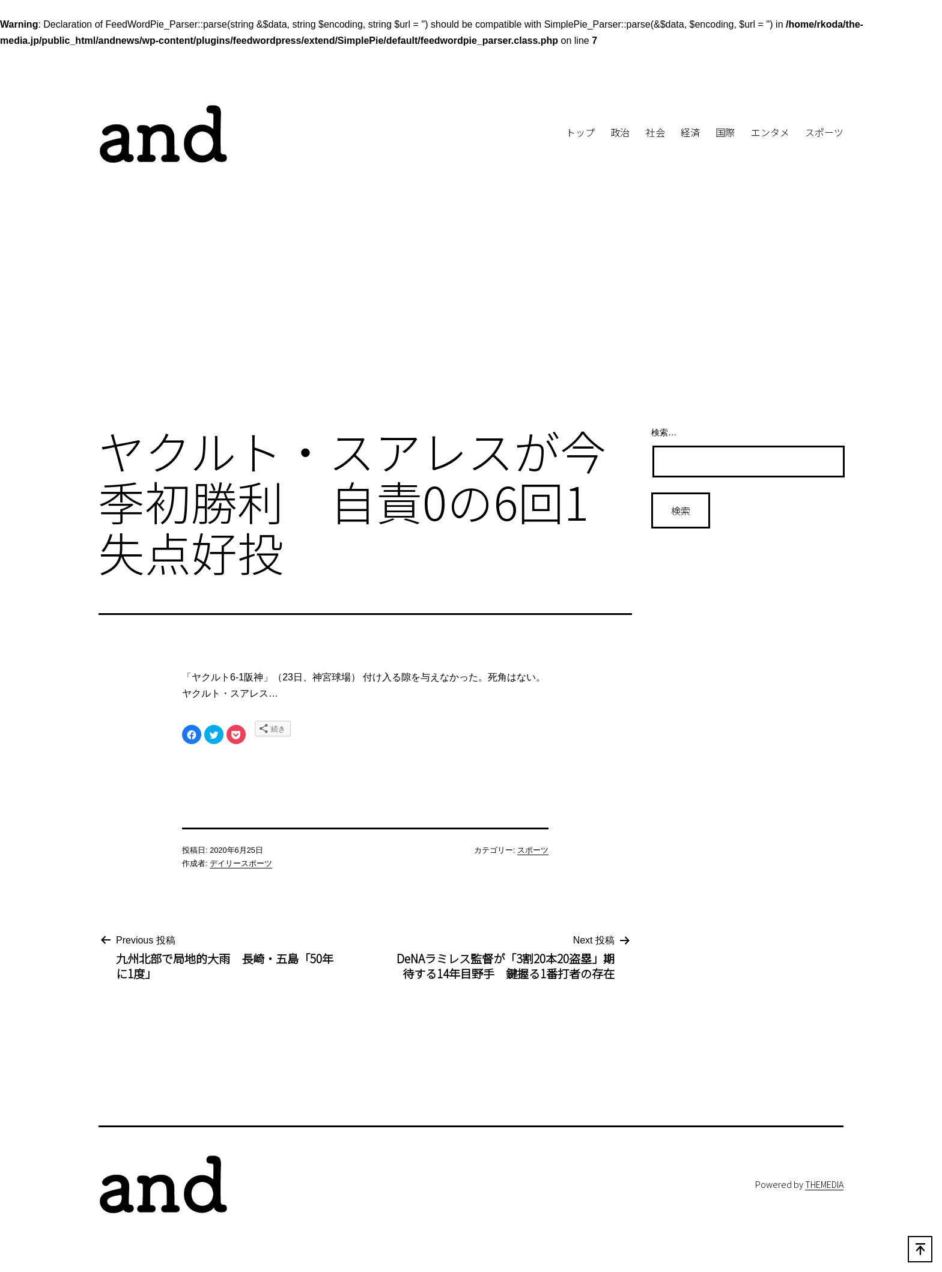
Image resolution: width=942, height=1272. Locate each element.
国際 (725, 132)
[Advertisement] (471, 317)
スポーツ (824, 132)
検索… (663, 432)
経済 (690, 132)
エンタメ (770, 132)
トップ (580, 132)
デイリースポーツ (241, 863)
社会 (655, 132)
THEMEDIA (824, 1184)
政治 (620, 132)
